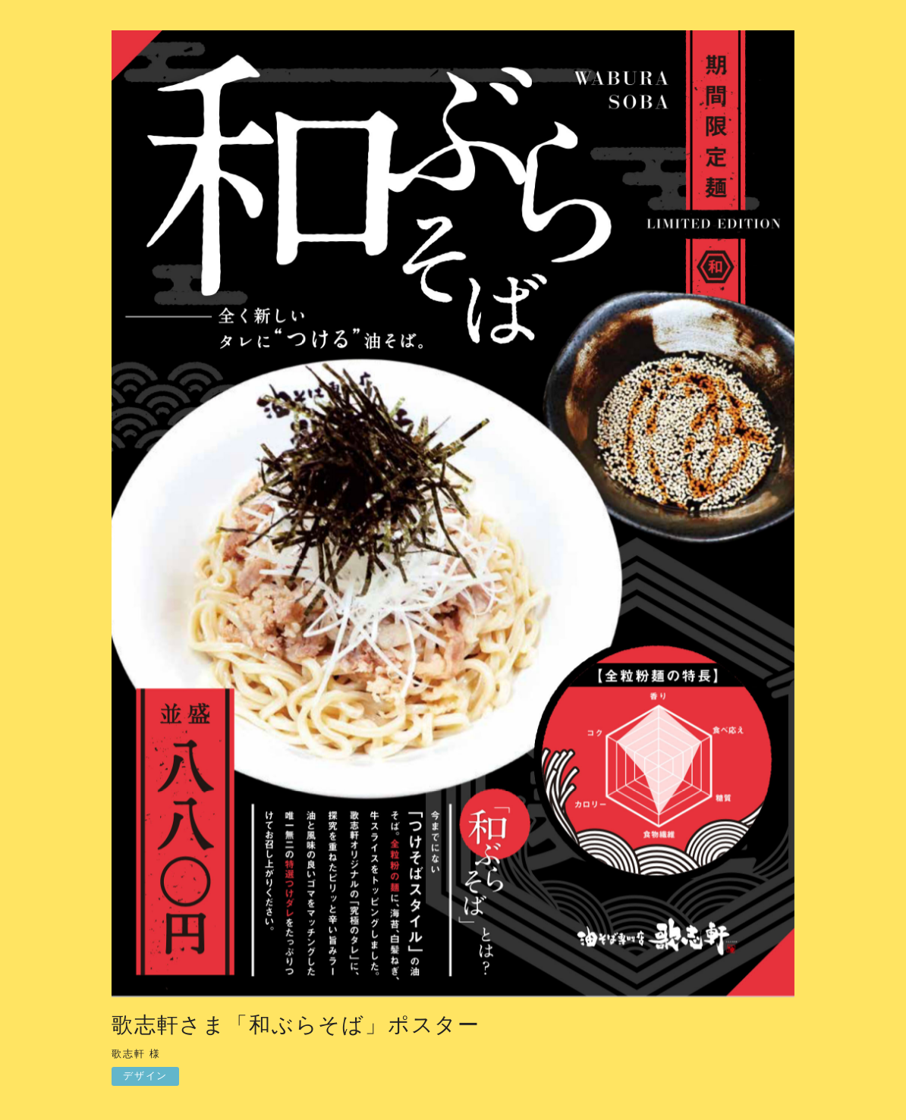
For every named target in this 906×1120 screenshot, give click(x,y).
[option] (453, 517)
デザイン (145, 1075)
